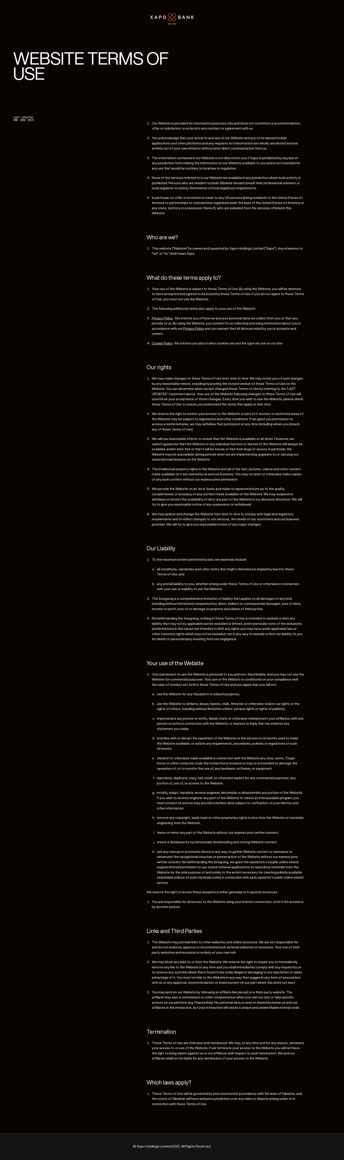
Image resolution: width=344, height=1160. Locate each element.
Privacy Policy (162, 318)
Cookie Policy (162, 343)
